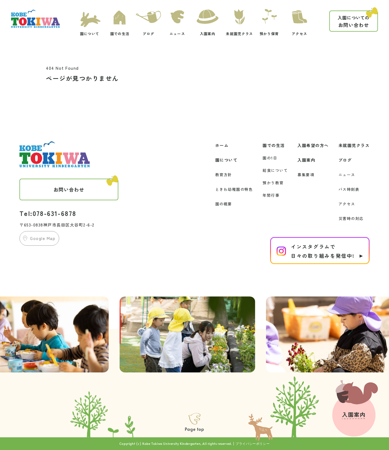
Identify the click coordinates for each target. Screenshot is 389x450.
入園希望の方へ (313, 145)
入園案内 (306, 160)
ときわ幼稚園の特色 (234, 189)
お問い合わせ (358, 19)
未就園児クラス (354, 145)
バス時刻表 (349, 189)
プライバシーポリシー (253, 443)
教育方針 (223, 174)
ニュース (346, 174)
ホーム (222, 145)
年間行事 (271, 195)
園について (226, 160)
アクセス (346, 203)
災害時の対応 (351, 218)
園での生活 (274, 145)
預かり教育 (273, 182)
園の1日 (270, 158)
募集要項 (305, 174)
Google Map (42, 238)
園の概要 (223, 203)
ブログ (345, 160)
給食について (275, 170)
